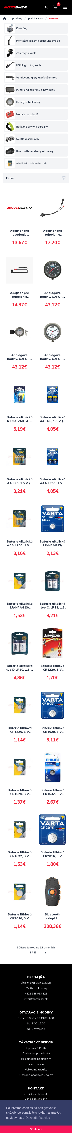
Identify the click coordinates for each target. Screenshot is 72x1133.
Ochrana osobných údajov (36, 1075)
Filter (36, 178)
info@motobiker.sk (36, 999)
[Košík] (55, 7)
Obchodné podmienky (36, 1053)
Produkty (17, 18)
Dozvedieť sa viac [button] (38, 1117)
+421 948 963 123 (36, 993)
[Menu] (65, 7)
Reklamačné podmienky (36, 1058)
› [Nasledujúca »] (45, 952)
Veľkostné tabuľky (36, 1069)
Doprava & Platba (36, 1048)
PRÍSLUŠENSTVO (35, 18)
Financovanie (36, 1064)
